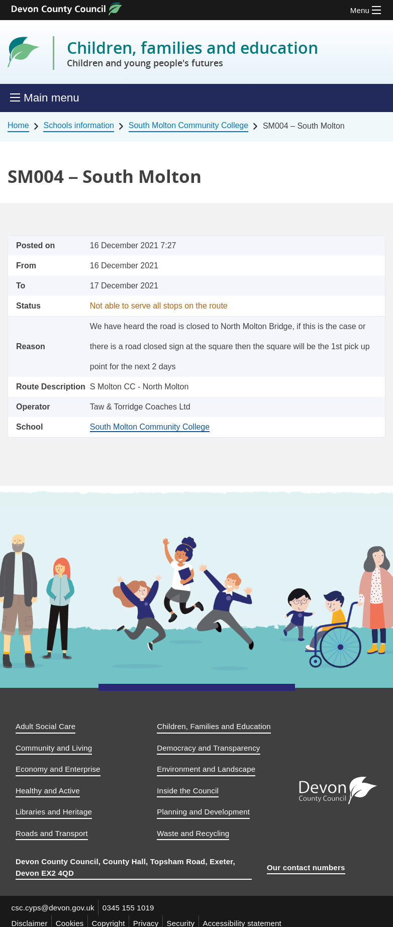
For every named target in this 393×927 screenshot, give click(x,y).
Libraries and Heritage (54, 811)
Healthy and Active (48, 790)
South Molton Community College (188, 125)
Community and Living (54, 748)
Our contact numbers (306, 867)
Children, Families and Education (214, 726)
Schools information (78, 125)
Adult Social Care (45, 726)
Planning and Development (203, 811)
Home (18, 125)
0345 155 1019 (129, 907)
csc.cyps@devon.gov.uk (53, 907)
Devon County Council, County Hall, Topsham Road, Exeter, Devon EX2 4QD (125, 867)
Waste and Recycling (193, 833)
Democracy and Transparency (208, 748)
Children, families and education (192, 53)
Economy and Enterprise (58, 769)
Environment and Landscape (206, 769)
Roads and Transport (52, 833)
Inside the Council (188, 790)
